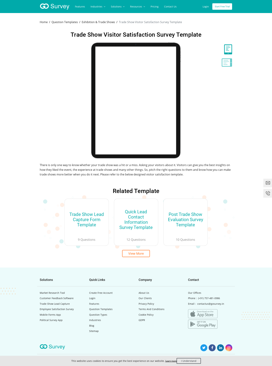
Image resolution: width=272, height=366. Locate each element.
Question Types (98, 315)
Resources (137, 6)
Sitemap (94, 332)
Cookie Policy (146, 315)
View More (136, 254)
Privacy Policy (146, 304)
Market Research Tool (52, 293)
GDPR (142, 321)
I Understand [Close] (191, 361)
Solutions (118, 6)
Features (80, 6)
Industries (98, 6)
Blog (91, 326)
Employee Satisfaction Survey (57, 310)
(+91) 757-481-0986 (209, 299)
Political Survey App (51, 321)
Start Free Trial (221, 6)
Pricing (155, 6)
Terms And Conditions (151, 310)
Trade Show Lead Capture (55, 304)
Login (203, 6)
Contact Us (170, 6)
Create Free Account (101, 293)
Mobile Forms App (50, 315)
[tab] (227, 49)
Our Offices (194, 293)
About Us (144, 293)
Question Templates (101, 310)
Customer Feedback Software (57, 299)
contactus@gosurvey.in (210, 304)
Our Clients (145, 299)
